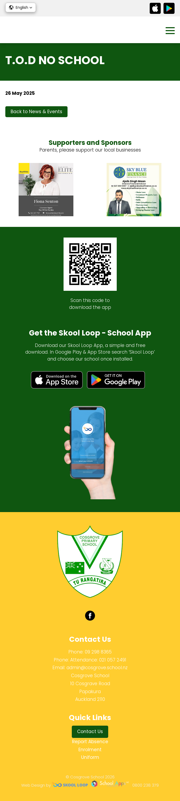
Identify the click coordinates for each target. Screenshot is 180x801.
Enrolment (90, 749)
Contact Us (90, 731)
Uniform (90, 757)
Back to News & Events (36, 111)
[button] (20, 7)
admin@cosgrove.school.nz (97, 667)
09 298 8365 (98, 652)
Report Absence (90, 741)
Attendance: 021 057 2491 (98, 660)
